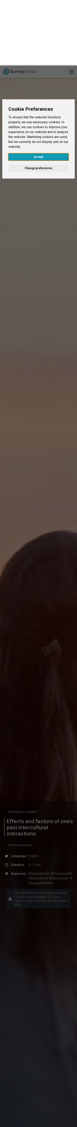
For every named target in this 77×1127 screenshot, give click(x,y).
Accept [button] (38, 91)
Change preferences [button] (38, 102)
